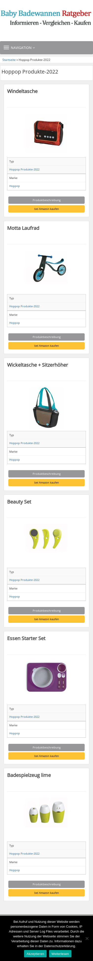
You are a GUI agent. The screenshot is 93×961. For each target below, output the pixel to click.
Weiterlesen (60, 954)
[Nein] (86, 938)
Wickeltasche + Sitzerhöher (37, 364)
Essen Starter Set (26, 638)
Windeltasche (22, 91)
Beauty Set (19, 501)
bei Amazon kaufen (46, 209)
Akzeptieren (35, 954)
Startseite (9, 60)
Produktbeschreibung (47, 200)
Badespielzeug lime (29, 775)
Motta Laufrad (23, 227)
